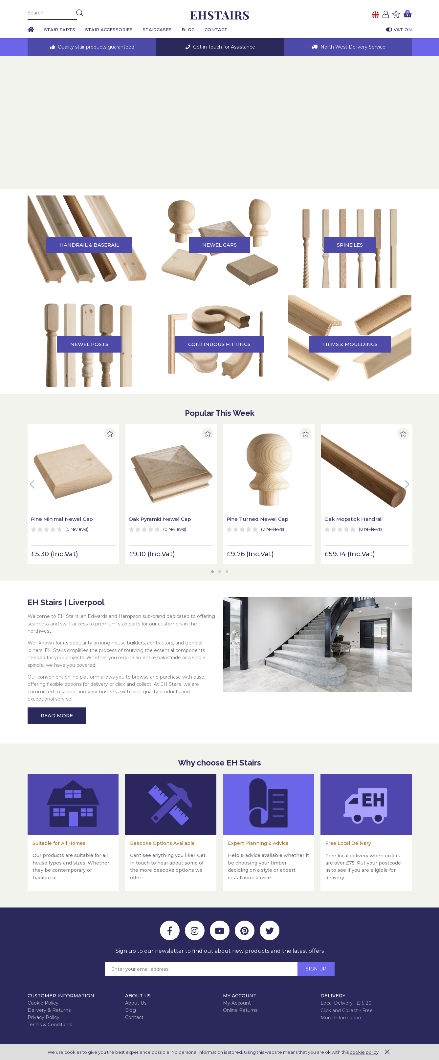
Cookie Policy (43, 1003)
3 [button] (227, 571)
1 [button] (212, 571)
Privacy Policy (43, 1017)
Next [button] (429, 123)
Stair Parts (59, 29)
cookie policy (364, 1052)
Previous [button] (9, 123)
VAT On (399, 29)
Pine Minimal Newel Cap (62, 519)
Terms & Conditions (50, 1025)
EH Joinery (219, 15)
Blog (188, 29)
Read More (57, 715)
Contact (216, 29)
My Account (237, 1003)
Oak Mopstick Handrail (353, 519)
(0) (76, 529)
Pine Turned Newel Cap (257, 519)
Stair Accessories (109, 29)
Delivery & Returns (49, 1010)
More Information (340, 1018)
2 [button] (219, 571)
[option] (92, 47)
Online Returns (240, 1010)
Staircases (157, 29)
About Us (135, 1003)
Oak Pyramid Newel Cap (160, 519)
